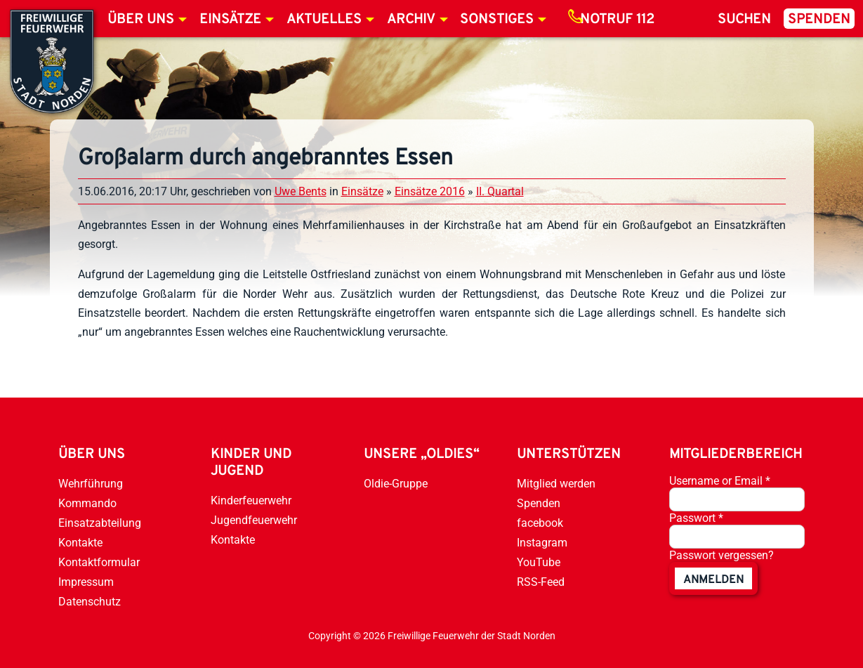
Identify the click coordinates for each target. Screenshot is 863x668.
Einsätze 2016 (430, 191)
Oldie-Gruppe (396, 483)
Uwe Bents (301, 191)
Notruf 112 (617, 19)
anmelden (713, 580)
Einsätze (230, 19)
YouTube (538, 562)
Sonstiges (497, 19)
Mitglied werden (556, 483)
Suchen (744, 19)
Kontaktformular (99, 562)
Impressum (86, 582)
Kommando (87, 503)
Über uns (140, 19)
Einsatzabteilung (99, 523)
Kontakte (80, 542)
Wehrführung (90, 483)
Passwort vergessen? (721, 555)
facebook (540, 523)
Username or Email (719, 480)
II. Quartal (500, 191)
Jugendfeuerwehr (254, 520)
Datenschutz (89, 601)
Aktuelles (324, 19)
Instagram (542, 542)
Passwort (696, 518)
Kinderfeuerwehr (251, 500)
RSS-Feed (541, 582)
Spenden (819, 19)
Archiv (411, 19)
